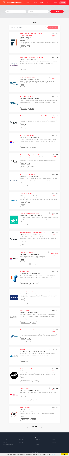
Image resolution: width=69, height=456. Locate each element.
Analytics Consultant (26, 369)
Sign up (63, 2)
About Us (5, 442)
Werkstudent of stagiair (27, 252)
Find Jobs (57, 11)
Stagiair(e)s (23, 349)
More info (53, 454)
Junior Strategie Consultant (28, 77)
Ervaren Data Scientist (26, 291)
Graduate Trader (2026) (26, 194)
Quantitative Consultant (27, 330)
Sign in (55, 2)
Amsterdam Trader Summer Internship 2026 (32, 232)
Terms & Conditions (8, 444)
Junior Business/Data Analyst (28, 174)
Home (4, 437)
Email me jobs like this (16, 27)
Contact (5, 439)
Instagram (54, 439)
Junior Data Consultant (26, 96)
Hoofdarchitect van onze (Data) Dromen (31, 57)
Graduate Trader (24, 310)
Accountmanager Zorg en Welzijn (29, 213)
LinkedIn (54, 442)
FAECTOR (36, 452)
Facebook (54, 437)
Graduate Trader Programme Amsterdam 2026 (33, 116)
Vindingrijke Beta (25, 271)
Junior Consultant (25, 407)
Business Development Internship (29, 155)
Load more (34, 426)
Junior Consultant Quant (27, 135)
